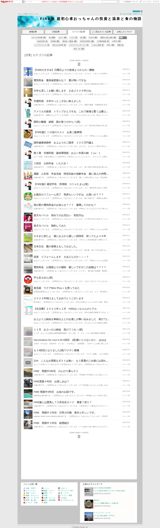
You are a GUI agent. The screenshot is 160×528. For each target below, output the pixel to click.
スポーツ (62, 488)
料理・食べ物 (29, 500)
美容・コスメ (29, 493)
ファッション (29, 491)
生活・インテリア (31, 498)
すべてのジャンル (66, 500)
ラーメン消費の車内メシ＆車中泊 (106, 503)
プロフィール (33, 14)
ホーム (20, 14)
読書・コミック (49, 498)
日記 (26, 14)
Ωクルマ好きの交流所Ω (102, 488)
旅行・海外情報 (49, 500)
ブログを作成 (146, 2)
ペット (45, 488)
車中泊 (96, 500)
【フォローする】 (125, 14)
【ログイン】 (137, 14)
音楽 (44, 495)
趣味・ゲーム (48, 491)
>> (130, 2)
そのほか (62, 498)
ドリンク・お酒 (30, 502)
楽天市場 (156, 2)
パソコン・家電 (65, 495)
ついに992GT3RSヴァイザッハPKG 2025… (110, 491)
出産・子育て (29, 488)
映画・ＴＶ (47, 493)
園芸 (44, 502)
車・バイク (28, 2)
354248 (136, 11)
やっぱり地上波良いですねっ (104, 515)
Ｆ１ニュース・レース (102, 513)
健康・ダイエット (31, 495)
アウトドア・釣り (66, 491)
